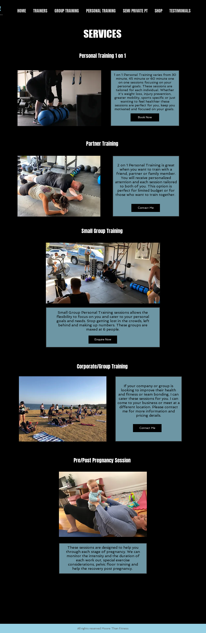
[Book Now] (145, 117)
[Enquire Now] (103, 340)
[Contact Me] (145, 208)
